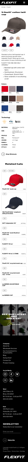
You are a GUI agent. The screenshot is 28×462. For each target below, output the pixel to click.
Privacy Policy (7, 451)
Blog (4, 355)
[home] (11, 2)
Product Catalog (8, 363)
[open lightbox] (5, 89)
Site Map (22, 451)
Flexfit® (9, 7)
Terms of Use (15, 451)
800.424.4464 (8, 416)
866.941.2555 (8, 399)
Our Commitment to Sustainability (10, 352)
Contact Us (7, 360)
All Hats (3, 7)
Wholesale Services (10, 348)
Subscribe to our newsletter (12, 427)
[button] (24, 2)
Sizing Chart (7, 358)
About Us (6, 346)
